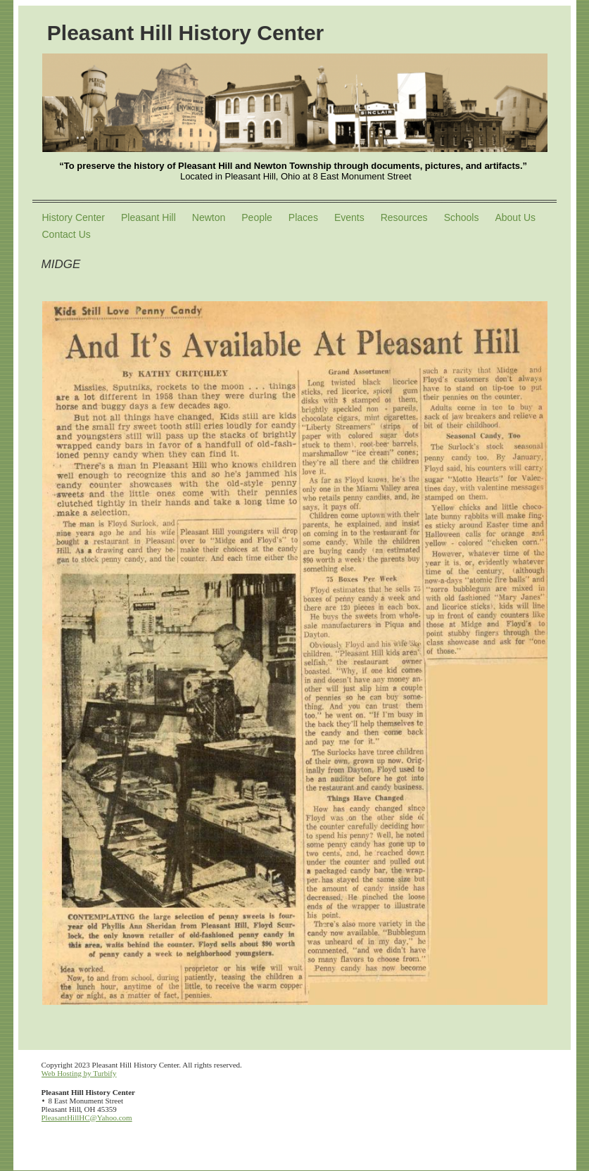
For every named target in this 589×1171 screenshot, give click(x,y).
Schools (461, 217)
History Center (73, 217)
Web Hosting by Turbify (79, 1073)
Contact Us (66, 234)
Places (303, 217)
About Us (515, 217)
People (256, 217)
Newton (208, 217)
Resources (404, 217)
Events (349, 217)
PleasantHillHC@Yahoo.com (87, 1117)
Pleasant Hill (148, 217)
